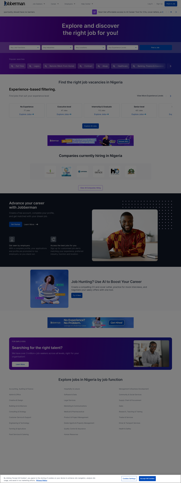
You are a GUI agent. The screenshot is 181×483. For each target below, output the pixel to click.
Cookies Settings (129, 478)
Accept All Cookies (147, 478)
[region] (90, 479)
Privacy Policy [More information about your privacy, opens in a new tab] (41, 480)
